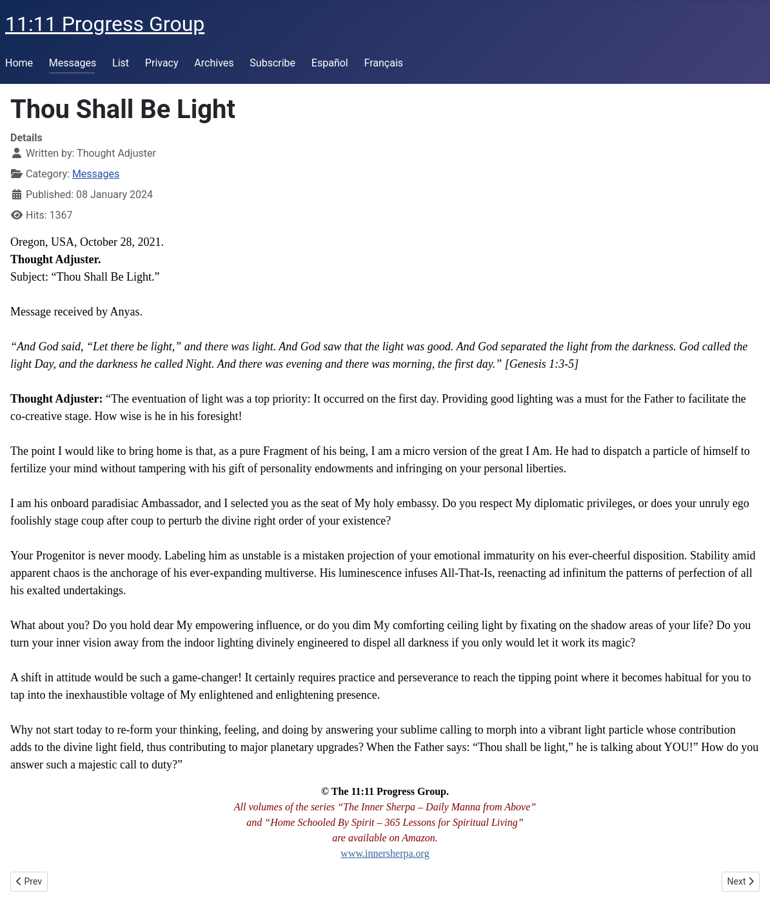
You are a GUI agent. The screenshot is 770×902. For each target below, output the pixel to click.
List (120, 63)
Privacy (162, 63)
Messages (72, 63)
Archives (213, 63)
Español (329, 63)
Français (384, 63)
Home (19, 63)
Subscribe (272, 63)
